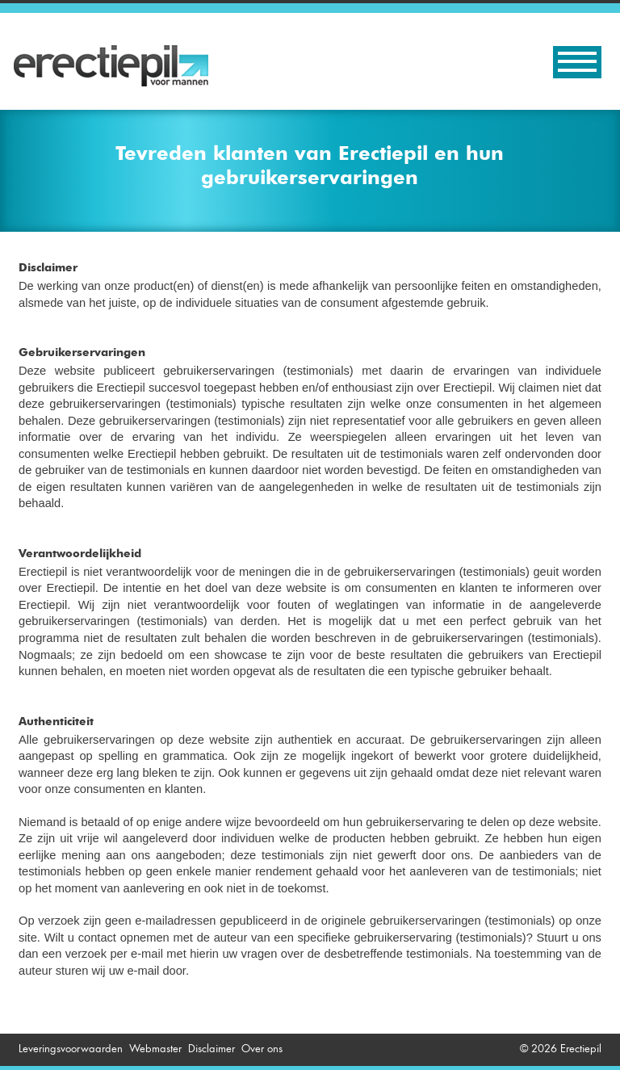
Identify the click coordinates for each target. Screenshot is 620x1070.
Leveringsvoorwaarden (71, 1048)
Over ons (262, 1048)
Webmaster (155, 1048)
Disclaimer (211, 1048)
